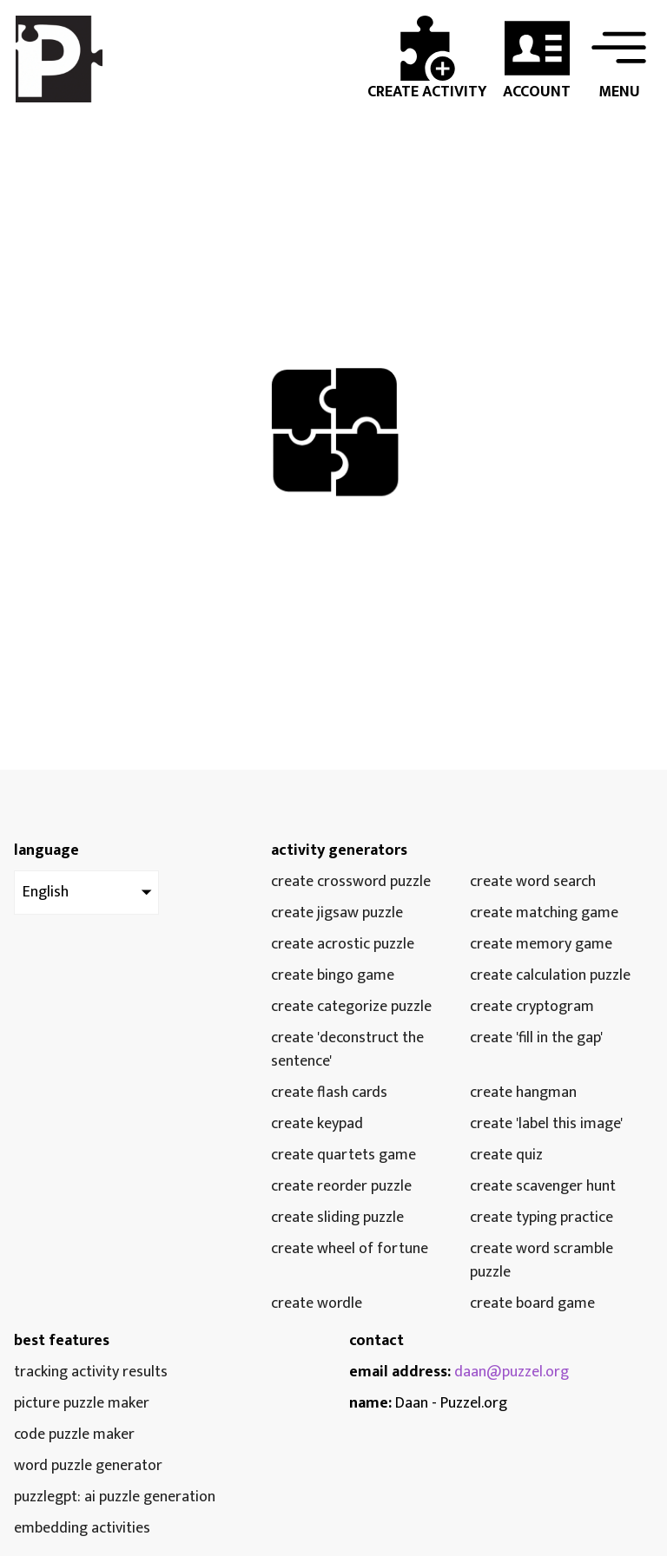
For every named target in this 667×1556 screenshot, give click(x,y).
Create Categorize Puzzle (351, 1007)
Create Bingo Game (332, 976)
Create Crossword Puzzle (351, 882)
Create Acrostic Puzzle (342, 944)
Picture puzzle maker (81, 1403)
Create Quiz (506, 1155)
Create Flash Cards (329, 1093)
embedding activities (82, 1528)
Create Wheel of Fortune (349, 1249)
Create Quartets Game (343, 1155)
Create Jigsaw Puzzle (337, 913)
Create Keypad (317, 1124)
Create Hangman (523, 1093)
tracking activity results (91, 1372)
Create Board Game (532, 1304)
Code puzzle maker (74, 1435)
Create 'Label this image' (546, 1124)
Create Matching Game (544, 913)
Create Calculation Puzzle (550, 976)
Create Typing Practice (541, 1218)
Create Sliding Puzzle (337, 1218)
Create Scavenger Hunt (543, 1186)
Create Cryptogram (532, 1007)
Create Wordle (316, 1304)
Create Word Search (533, 882)
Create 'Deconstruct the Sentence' (347, 1050)
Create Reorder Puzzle (341, 1186)
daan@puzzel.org (511, 1372)
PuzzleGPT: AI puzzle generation (114, 1497)
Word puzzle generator (88, 1466)
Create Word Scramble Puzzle (541, 1261)
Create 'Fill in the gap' (536, 1038)
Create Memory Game (541, 944)
